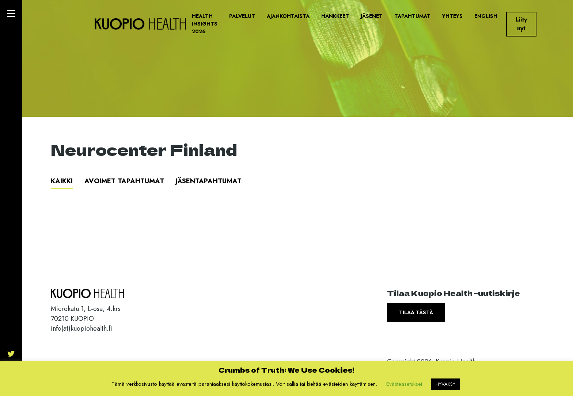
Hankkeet (335, 16)
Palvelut (242, 16)
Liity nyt (521, 23)
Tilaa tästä (416, 312)
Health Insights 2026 (204, 23)
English (485, 16)
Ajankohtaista (288, 16)
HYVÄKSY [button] (445, 384)
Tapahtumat (412, 16)
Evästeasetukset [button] (404, 384)
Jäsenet (372, 16)
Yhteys (452, 16)
